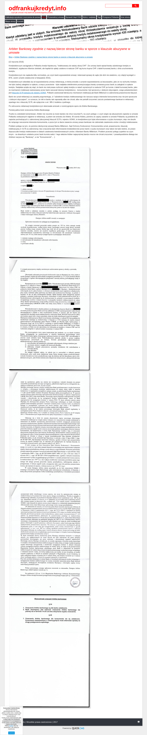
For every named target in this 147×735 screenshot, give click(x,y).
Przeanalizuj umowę (55, 17)
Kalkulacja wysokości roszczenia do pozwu (22, 17)
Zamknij (11, 733)
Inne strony (125, 17)
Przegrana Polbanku (110, 17)
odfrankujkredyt (37, 8)
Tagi (99, 17)
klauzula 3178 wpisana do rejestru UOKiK (29, 93)
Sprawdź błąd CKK (73, 17)
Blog (44, 17)
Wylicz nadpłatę (89, 17)
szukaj (135, 6)
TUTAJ (11, 726)
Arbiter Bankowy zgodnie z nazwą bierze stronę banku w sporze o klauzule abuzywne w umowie (53, 57)
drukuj (139, 722)
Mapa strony (10, 21)
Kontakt (20, 21)
